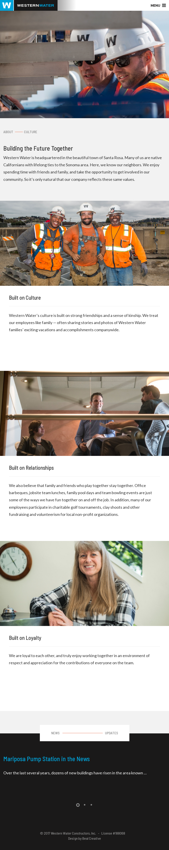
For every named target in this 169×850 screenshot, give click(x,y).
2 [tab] (84, 805)
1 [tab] (78, 805)
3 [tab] (91, 805)
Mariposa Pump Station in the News (46, 758)
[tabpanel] (84, 766)
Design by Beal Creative (84, 838)
